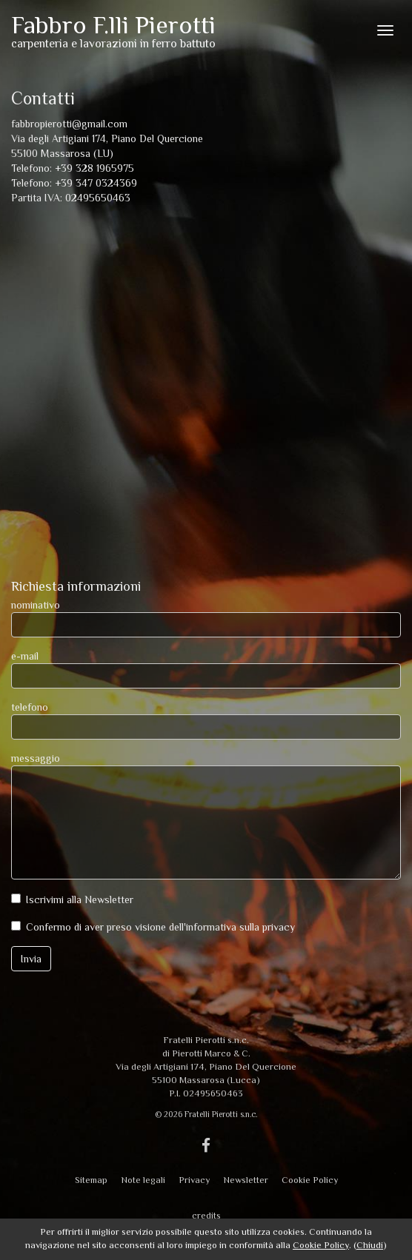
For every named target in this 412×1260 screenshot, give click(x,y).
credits (206, 1215)
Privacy (194, 1180)
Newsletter (245, 1180)
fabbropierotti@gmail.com (69, 124)
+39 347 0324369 (96, 183)
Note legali (143, 1180)
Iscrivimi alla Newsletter (79, 899)
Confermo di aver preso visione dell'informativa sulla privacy (160, 927)
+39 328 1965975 (94, 168)
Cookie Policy (310, 1180)
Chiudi (369, 1245)
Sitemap (91, 1180)
